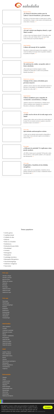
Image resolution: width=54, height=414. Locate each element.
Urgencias (4, 368)
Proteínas (4, 284)
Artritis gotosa (8, 233)
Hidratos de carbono (7, 281)
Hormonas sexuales (7, 332)
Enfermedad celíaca (7, 355)
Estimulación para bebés (11, 246)
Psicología (26, 146)
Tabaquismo (5, 315)
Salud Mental (5, 314)
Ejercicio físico (27, 11)
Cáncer (4, 379)
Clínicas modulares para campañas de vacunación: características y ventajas (35, 98)
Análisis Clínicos (6, 352)
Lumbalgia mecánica (10, 257)
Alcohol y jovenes (6, 277)
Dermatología (5, 383)
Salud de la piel (6, 290)
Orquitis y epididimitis (8, 335)
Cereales (4, 328)
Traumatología (6, 317)
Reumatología (5, 312)
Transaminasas (6, 366)
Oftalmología (5, 303)
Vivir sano (26, 129)
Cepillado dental (9, 235)
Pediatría (4, 306)
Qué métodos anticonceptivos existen (34, 131)
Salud (4, 349)
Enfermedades (6, 374)
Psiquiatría (5, 308)
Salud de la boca (27, 28)
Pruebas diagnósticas (7, 364)
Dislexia (6, 239)
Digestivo (4, 384)
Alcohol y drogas (6, 275)
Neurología (5, 301)
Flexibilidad (7, 248)
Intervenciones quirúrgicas (9, 361)
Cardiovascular (6, 381)
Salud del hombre (6, 343)
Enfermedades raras (7, 388)
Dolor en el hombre (10, 241)
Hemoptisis (7, 255)
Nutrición (25, 112)
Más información (40, 411)
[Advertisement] (27, 202)
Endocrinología (6, 386)
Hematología (5, 390)
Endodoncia (7, 244)
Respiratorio (5, 310)
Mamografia (5, 363)
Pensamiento (5, 337)
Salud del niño (6, 339)
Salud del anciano (6, 345)
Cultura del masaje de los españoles (34, 47)
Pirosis (4, 357)
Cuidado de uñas (9, 237)
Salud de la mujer (6, 341)
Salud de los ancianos (28, 79)
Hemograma (7, 253)
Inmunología (5, 394)
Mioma (4, 333)
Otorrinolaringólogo (10, 261)
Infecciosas (5, 392)
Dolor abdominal (6, 353)
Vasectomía (7, 266)
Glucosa (4, 359)
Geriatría (6, 250)
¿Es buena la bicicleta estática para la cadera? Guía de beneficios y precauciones (36, 14)
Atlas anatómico (6, 326)
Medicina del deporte (7, 395)
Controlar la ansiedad (7, 330)
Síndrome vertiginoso (10, 263)
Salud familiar (27, 45)
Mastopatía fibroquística (11, 259)
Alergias (4, 377)
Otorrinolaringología (28, 62)
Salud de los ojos (6, 292)
